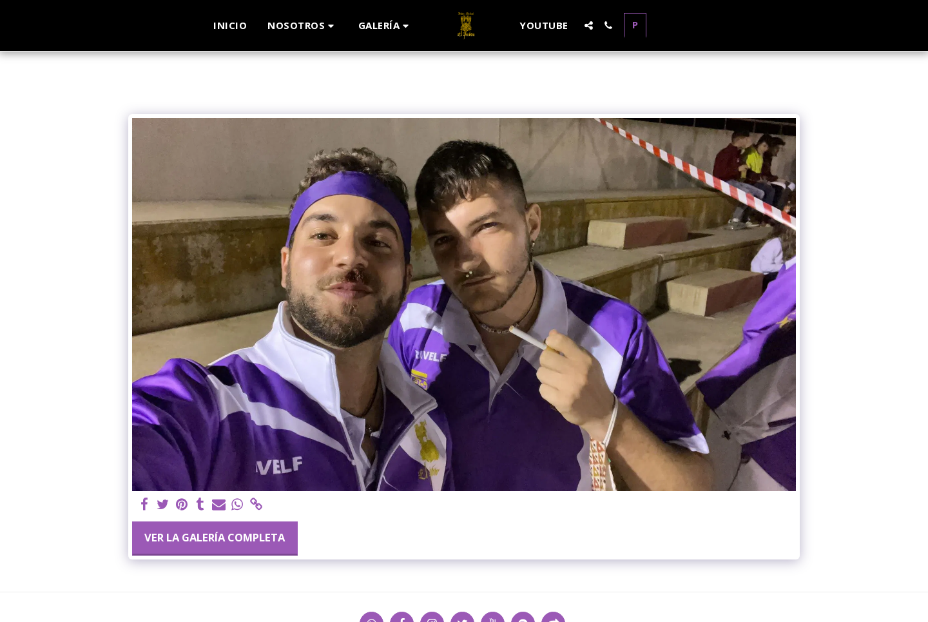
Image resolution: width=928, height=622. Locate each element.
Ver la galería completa (214, 537)
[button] (302, 25)
